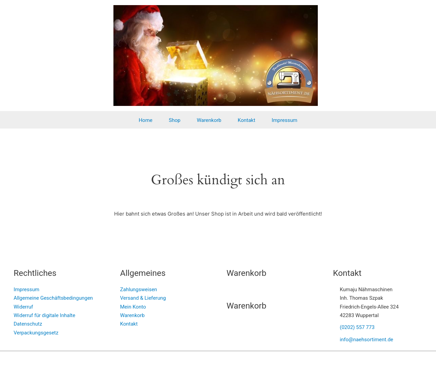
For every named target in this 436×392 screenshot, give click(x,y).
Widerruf (23, 307)
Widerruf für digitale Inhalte (44, 315)
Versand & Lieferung (143, 298)
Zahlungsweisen (138, 289)
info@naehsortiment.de (366, 339)
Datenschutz (28, 324)
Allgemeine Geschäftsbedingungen (53, 298)
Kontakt (246, 120)
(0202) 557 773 (357, 327)
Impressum (284, 120)
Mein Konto (133, 307)
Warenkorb (209, 120)
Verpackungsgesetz (36, 333)
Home (145, 120)
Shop (175, 120)
